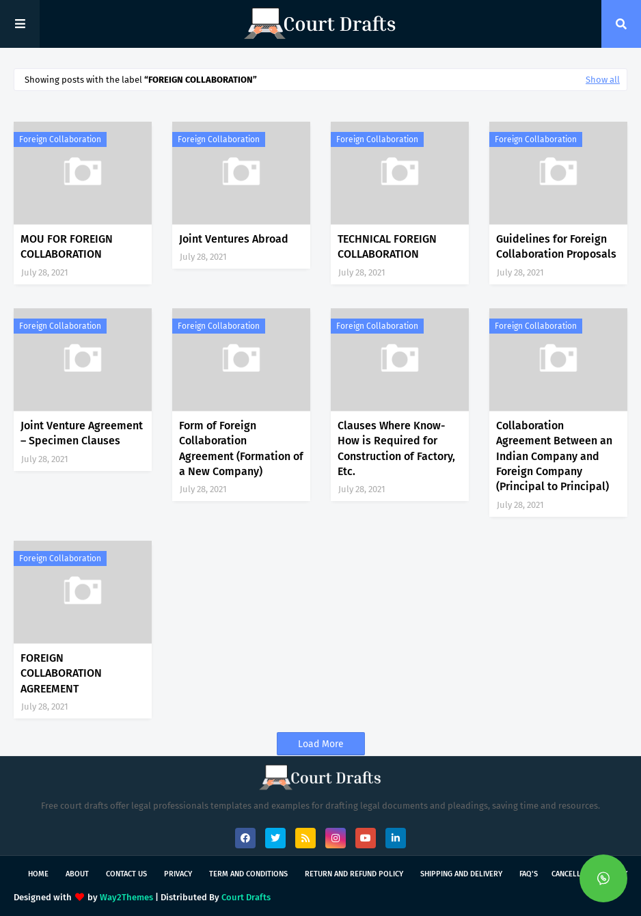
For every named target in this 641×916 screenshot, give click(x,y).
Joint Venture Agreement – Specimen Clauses (82, 433)
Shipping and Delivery (461, 874)
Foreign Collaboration (60, 139)
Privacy (178, 874)
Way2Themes (126, 897)
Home (38, 874)
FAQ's (528, 874)
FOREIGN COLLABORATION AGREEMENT (61, 673)
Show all (603, 80)
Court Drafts (246, 897)
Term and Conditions (248, 874)
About (77, 874)
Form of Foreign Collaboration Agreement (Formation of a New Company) (241, 448)
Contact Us (126, 874)
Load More (321, 744)
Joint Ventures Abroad (233, 238)
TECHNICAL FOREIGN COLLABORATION (387, 246)
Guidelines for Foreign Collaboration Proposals (556, 246)
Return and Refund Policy (354, 874)
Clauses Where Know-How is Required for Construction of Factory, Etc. (396, 448)
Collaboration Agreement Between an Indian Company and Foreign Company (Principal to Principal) (554, 456)
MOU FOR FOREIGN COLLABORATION (67, 246)
